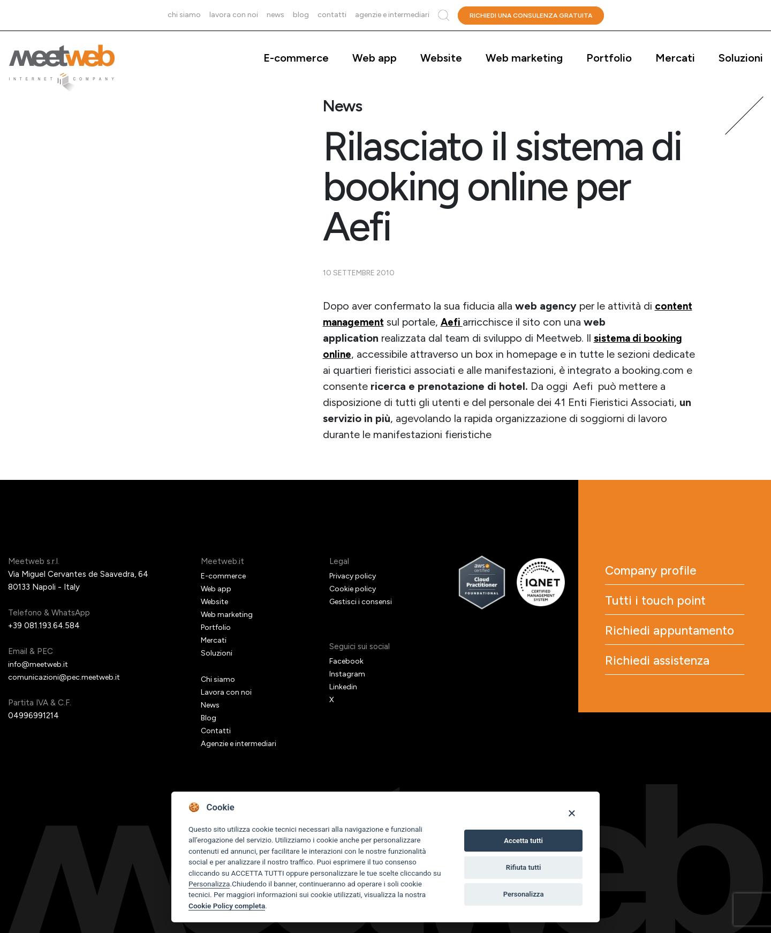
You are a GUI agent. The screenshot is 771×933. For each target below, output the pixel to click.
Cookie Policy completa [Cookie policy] (226, 905)
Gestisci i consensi (363, 601)
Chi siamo (184, 14)
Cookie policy (354, 588)
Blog (301, 14)
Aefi (457, 321)
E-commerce (296, 57)
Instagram (347, 674)
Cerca (443, 15)
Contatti (332, 14)
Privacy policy (354, 576)
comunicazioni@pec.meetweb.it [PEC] (67, 677)
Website (441, 57)
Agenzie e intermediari (392, 14)
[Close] (572, 813)
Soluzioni (741, 57)
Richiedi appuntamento (659, 651)
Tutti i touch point (670, 607)
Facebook (347, 661)
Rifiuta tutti (523, 867)
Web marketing (524, 57)
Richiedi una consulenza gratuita (531, 15)
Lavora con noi (233, 14)
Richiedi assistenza (673, 695)
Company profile (666, 573)
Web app (374, 57)
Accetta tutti (523, 841)
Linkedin (344, 686)
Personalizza (209, 883)
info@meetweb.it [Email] (41, 664)
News (275, 14)
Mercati (675, 57)
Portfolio (609, 57)
